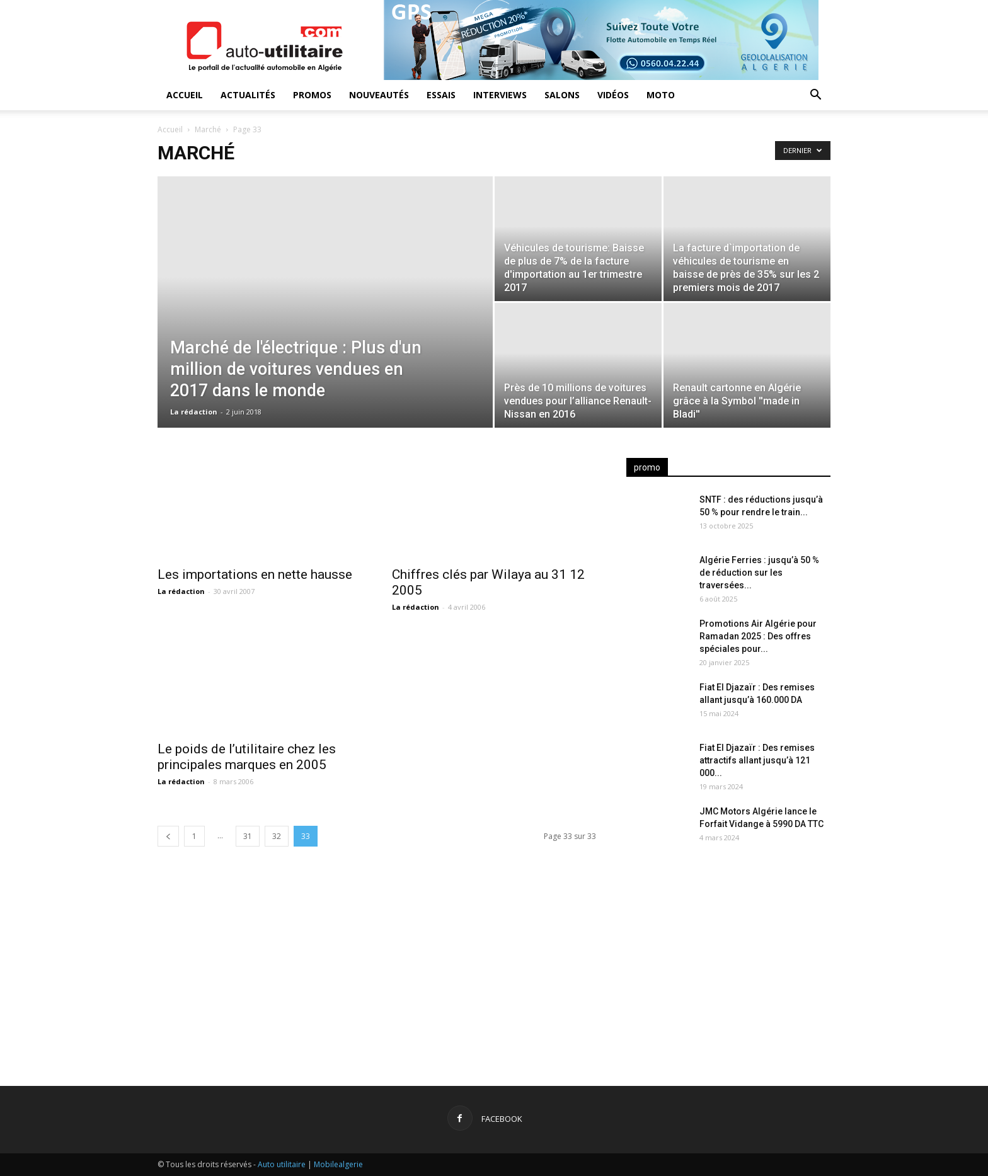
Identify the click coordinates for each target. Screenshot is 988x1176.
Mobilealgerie (338, 1164)
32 (276, 836)
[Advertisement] (728, 958)
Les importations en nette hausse (255, 574)
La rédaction (193, 411)
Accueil (184, 95)
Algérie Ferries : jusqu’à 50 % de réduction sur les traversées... (759, 572)
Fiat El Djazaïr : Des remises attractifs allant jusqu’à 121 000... (757, 760)
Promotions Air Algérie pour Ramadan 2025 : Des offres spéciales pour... (758, 636)
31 (247, 836)
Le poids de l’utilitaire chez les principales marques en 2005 (247, 756)
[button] (815, 96)
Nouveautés (379, 95)
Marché (208, 129)
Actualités (248, 95)
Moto (660, 95)
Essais (441, 95)
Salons (562, 95)
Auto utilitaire (282, 1164)
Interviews (500, 95)
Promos (312, 95)
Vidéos (613, 95)
